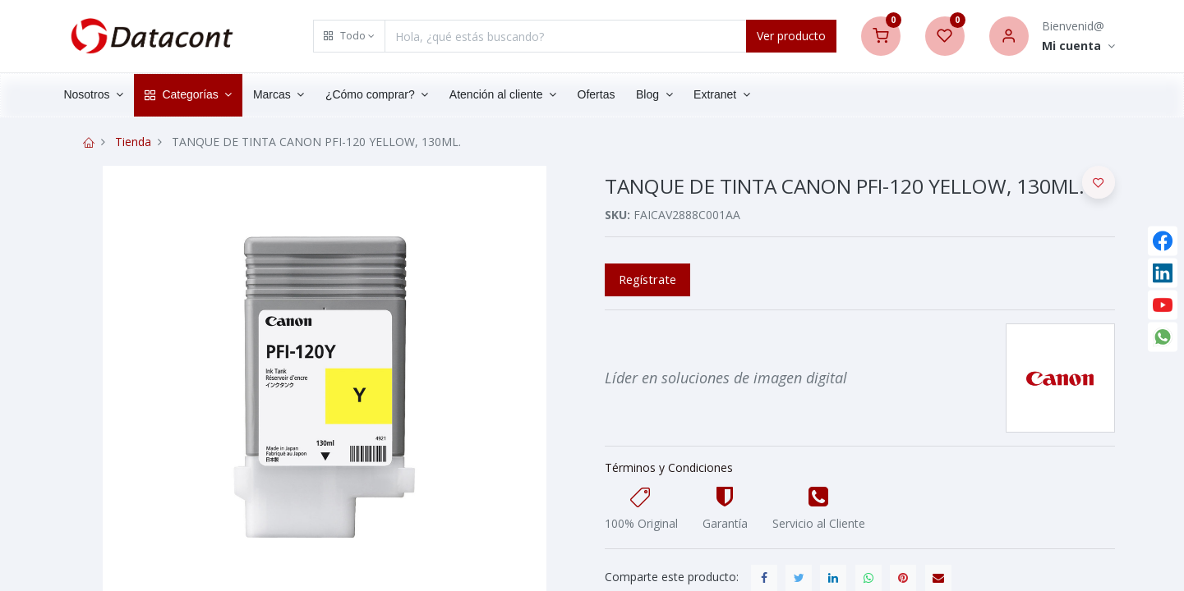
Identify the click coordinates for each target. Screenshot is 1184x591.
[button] (349, 36)
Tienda (133, 141)
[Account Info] (1078, 46)
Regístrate (647, 279)
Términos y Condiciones (669, 467)
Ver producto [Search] (791, 36)
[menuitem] (613, 95)
